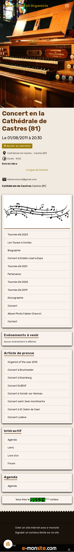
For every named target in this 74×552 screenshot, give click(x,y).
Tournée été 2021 (17, 266)
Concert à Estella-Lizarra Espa (25, 258)
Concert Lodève (17, 417)
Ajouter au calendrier (17, 146)
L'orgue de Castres (37, 170)
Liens (11, 447)
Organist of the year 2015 (22, 362)
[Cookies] (8, 544)
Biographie (14, 250)
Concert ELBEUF (17, 385)
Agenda (12, 439)
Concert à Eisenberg (20, 377)
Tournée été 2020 (18, 282)
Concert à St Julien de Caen (24, 409)
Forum (11, 463)
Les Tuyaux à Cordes (20, 242)
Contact (12, 321)
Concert (12, 305)
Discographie (15, 297)
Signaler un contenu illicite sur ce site (37, 532)
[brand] (25, 5)
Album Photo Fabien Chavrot (24, 313)
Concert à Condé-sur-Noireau (25, 393)
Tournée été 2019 (18, 290)
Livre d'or (13, 455)
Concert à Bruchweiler (21, 370)
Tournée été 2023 (18, 234)
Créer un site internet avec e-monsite (37, 527)
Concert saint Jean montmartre (26, 401)
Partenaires (14, 274)
